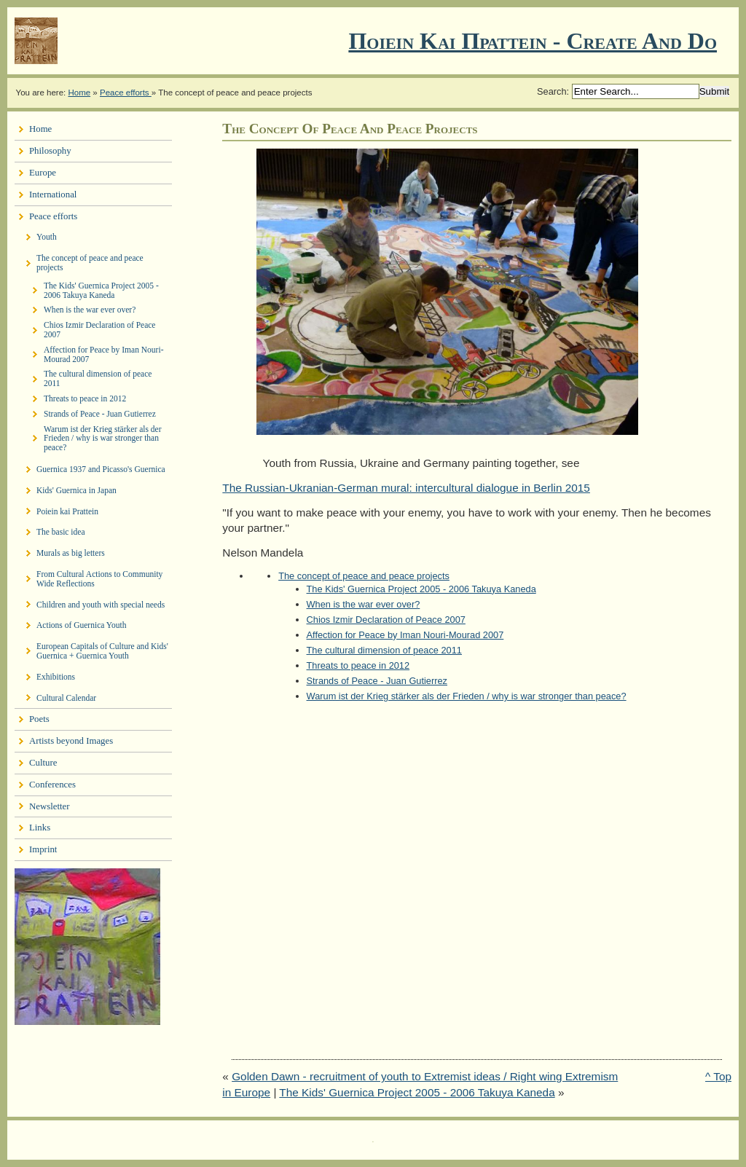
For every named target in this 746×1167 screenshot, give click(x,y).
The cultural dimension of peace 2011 (384, 650)
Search (552, 91)
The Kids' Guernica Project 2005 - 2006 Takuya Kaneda (421, 589)
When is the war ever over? (363, 604)
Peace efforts (126, 92)
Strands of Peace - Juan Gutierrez (377, 680)
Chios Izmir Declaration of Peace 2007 (386, 619)
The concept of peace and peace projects (363, 575)
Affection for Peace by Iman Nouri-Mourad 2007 (405, 634)
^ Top (718, 1076)
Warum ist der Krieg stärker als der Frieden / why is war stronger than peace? (467, 696)
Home (79, 92)
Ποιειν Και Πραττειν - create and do (532, 41)
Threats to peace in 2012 (358, 665)
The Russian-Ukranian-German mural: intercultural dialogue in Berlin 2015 (406, 488)
